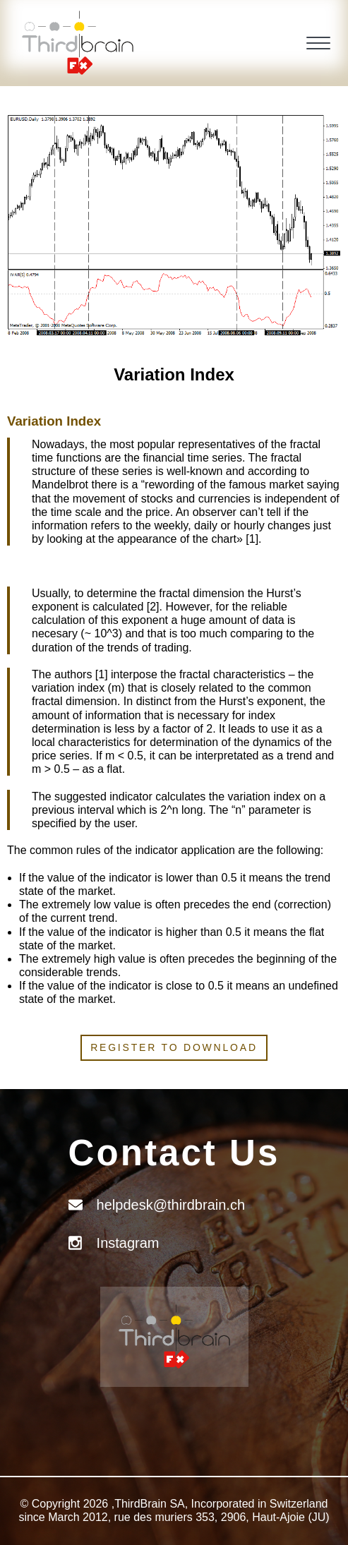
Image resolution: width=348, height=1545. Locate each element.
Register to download (174, 1047)
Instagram (128, 1243)
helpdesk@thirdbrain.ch (171, 1205)
